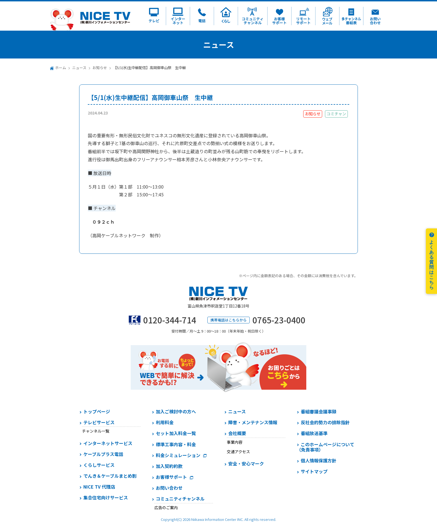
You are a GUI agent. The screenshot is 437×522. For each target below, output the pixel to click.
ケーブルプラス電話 (103, 454)
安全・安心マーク (246, 463)
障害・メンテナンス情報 (252, 422)
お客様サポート (171, 477)
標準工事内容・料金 (176, 444)
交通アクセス (238, 451)
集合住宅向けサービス (105, 497)
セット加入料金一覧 (176, 433)
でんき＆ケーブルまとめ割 (110, 475)
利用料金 (165, 422)
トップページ (96, 411)
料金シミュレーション (178, 455)
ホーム (60, 67)
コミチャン (336, 113)
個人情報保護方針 (318, 460)
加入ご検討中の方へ (176, 411)
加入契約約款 (169, 466)
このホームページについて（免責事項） (325, 447)
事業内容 (234, 442)
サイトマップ (314, 471)
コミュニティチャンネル (180, 498)
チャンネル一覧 (95, 431)
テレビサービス (99, 422)
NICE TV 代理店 (99, 486)
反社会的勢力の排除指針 (325, 422)
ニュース (79, 67)
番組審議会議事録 (318, 411)
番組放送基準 (314, 433)
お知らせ (100, 67)
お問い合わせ (169, 487)
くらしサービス (99, 465)
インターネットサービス (107, 443)
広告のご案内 (166, 507)
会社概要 (237, 433)
